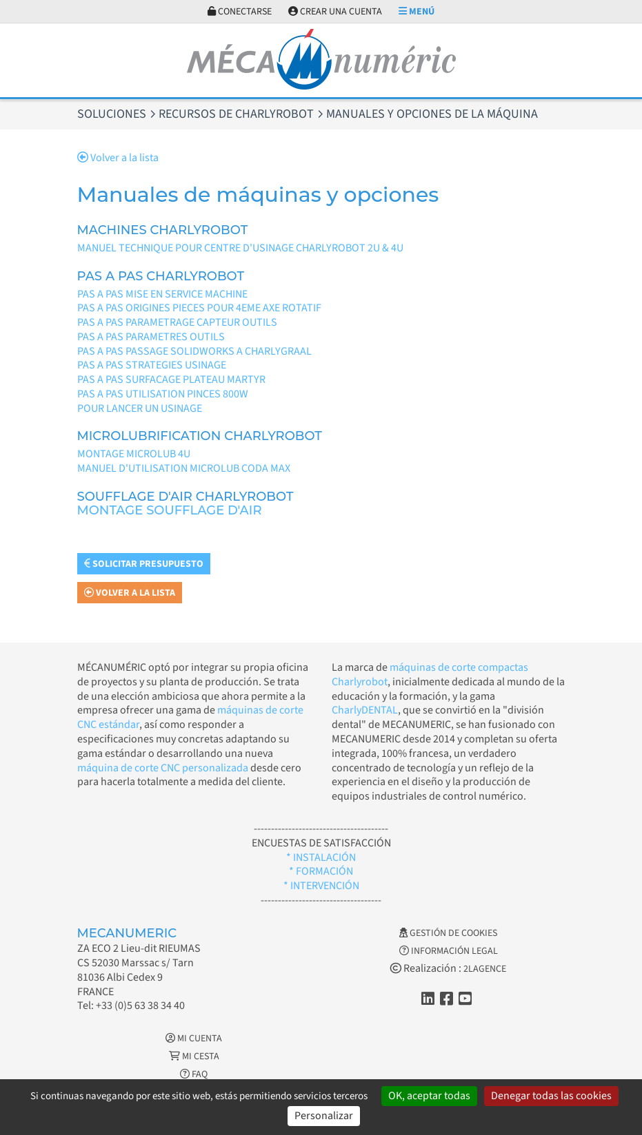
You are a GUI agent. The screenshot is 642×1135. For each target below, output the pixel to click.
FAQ (194, 1074)
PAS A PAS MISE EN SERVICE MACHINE (162, 294)
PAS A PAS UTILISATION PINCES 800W (162, 394)
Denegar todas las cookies (551, 1095)
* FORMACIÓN (321, 871)
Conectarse (240, 12)
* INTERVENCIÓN (321, 885)
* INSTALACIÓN (321, 857)
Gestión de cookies (448, 933)
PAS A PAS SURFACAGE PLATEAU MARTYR (171, 379)
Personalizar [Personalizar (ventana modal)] (323, 1115)
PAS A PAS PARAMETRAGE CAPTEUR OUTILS (177, 322)
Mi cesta (194, 1056)
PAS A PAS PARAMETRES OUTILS (151, 336)
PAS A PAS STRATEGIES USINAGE (151, 365)
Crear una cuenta (335, 12)
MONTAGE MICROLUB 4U (133, 453)
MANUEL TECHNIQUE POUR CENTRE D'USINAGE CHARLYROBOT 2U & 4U (240, 248)
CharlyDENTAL (365, 710)
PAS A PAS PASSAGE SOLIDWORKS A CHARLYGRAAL (194, 351)
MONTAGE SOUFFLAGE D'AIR (169, 510)
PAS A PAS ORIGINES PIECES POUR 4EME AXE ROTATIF (199, 307)
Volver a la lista (118, 157)
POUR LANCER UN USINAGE (139, 408)
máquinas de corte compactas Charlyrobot (430, 674)
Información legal (448, 951)
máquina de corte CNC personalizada (162, 767)
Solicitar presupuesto (143, 564)
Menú (416, 12)
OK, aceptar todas (429, 1095)
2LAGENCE (484, 969)
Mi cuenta (193, 1038)
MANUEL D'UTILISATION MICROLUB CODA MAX (183, 468)
